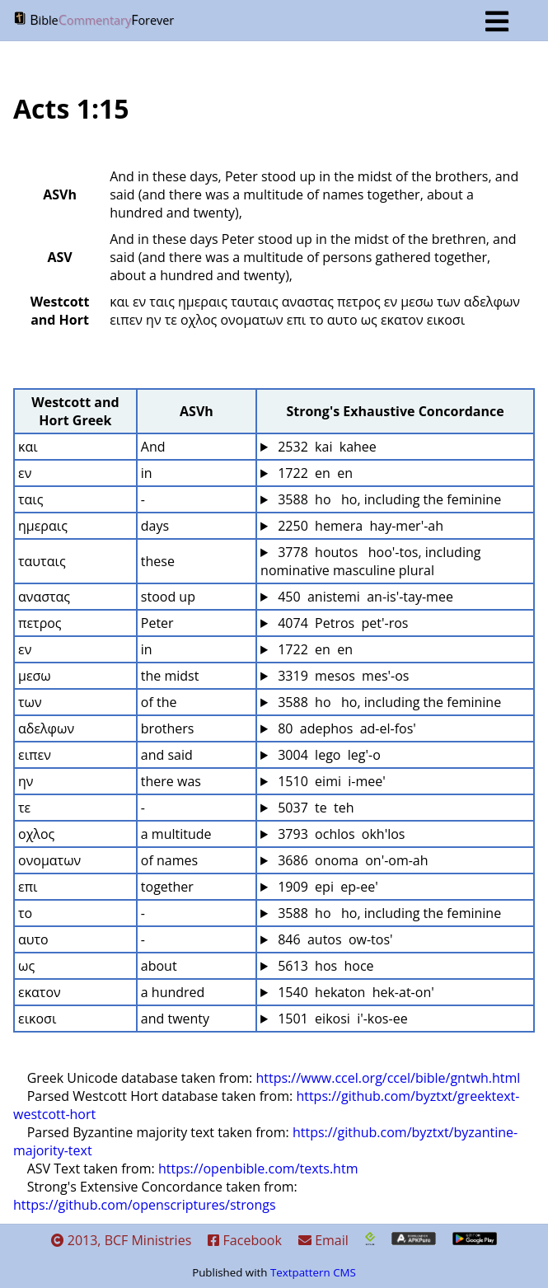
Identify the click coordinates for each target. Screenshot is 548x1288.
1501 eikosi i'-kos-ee (341, 1018)
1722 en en (313, 473)
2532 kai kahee (325, 447)
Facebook (244, 1240)
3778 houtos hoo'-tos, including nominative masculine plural (372, 561)
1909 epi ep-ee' (326, 887)
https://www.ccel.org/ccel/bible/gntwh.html (387, 1078)
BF (260, 21)
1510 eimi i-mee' (330, 781)
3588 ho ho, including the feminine (387, 499)
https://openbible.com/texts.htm (258, 1168)
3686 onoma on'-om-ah (351, 860)
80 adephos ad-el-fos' (345, 728)
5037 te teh (314, 808)
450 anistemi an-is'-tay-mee (363, 597)
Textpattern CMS (313, 1272)
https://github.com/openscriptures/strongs (144, 1205)
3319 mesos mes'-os (341, 676)
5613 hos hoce (324, 966)
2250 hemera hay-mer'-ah (358, 526)
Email (323, 1240)
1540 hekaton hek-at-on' (354, 992)
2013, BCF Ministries (121, 1240)
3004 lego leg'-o (327, 755)
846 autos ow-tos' (333, 939)
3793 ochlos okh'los (339, 834)
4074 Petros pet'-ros (341, 623)
